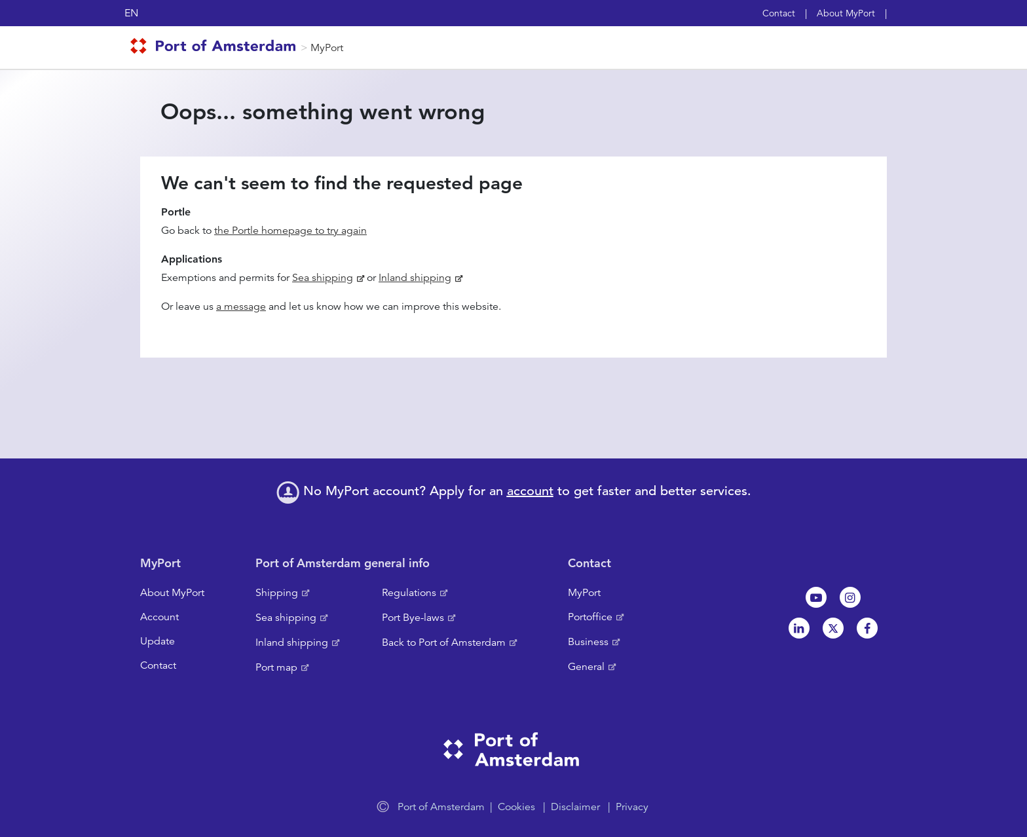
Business (588, 641)
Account (159, 616)
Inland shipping (415, 277)
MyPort (326, 47)
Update (157, 641)
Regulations (409, 592)
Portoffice (590, 616)
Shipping (276, 592)
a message (241, 306)
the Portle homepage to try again (290, 230)
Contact (778, 13)
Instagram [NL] (850, 597)
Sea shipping (322, 277)
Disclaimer (575, 806)
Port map (276, 667)
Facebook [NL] (867, 628)
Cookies (516, 806)
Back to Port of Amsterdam (444, 642)
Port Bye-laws (413, 617)
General (586, 666)
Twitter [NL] (833, 628)
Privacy (632, 806)
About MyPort (846, 13)
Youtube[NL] (816, 597)
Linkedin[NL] (799, 628)
